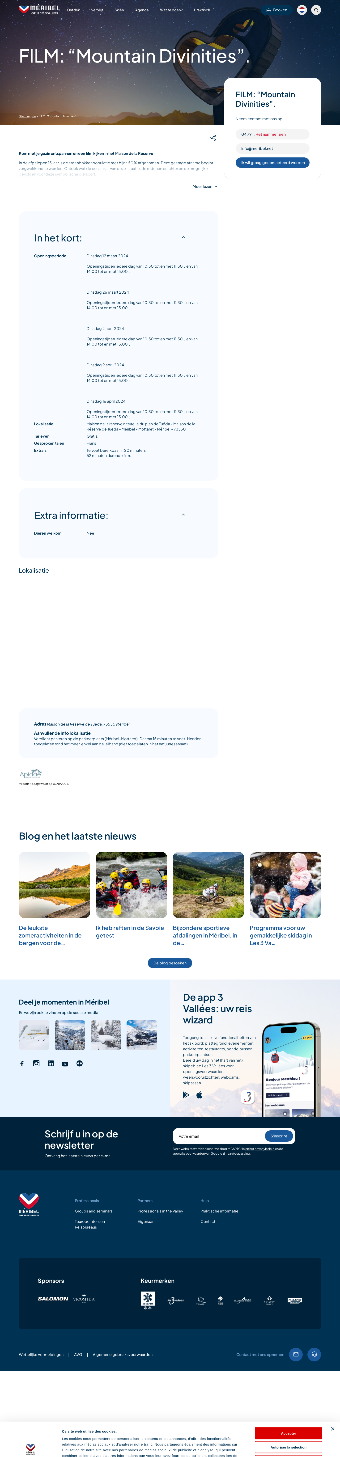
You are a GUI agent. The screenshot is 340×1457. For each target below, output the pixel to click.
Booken (277, 9)
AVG (78, 1354)
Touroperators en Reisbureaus (90, 1224)
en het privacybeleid (260, 1149)
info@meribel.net (257, 148)
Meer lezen (202, 186)
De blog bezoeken (170, 962)
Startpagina (27, 116)
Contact (207, 1221)
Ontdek (73, 10)
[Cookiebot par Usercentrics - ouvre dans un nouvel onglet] (30, 1447)
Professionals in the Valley (160, 1210)
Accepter (288, 1399)
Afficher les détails (260, 1448)
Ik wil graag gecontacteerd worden (273, 162)
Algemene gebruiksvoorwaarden (123, 1354)
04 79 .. (263, 134)
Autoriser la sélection (289, 1413)
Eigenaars (146, 1221)
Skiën (119, 10)
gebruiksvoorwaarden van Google (197, 1153)
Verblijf (97, 10)
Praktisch (202, 10)
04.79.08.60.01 (314, 1354)
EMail (296, 1354)
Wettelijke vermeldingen (41, 1354)
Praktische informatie (219, 1210)
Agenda (142, 10)
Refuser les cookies (288, 1427)
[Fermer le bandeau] (332, 1394)
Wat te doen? (171, 10)
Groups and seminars (93, 1210)
